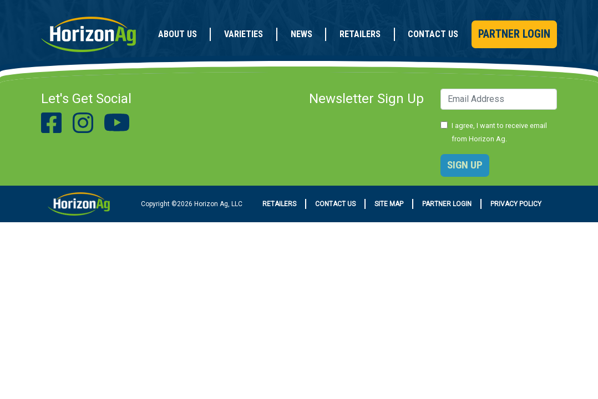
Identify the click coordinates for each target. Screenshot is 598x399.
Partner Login (514, 33)
